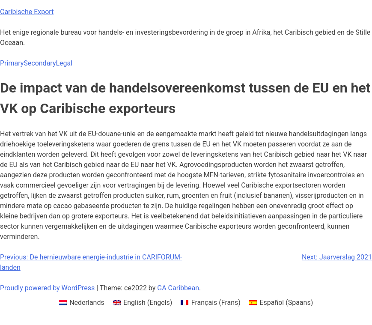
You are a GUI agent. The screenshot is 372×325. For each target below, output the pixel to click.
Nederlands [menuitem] (86, 302)
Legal (64, 63)
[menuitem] (82, 303)
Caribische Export (27, 12)
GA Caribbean (178, 288)
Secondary (40, 63)
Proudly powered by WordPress (48, 288)
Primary (12, 63)
